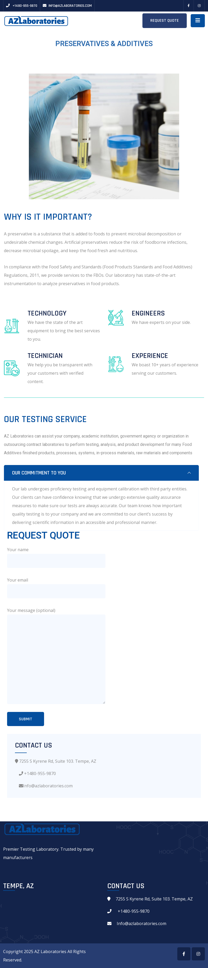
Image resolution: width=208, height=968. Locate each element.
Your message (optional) (31, 610)
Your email (17, 580)
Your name (18, 549)
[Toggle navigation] (198, 20)
